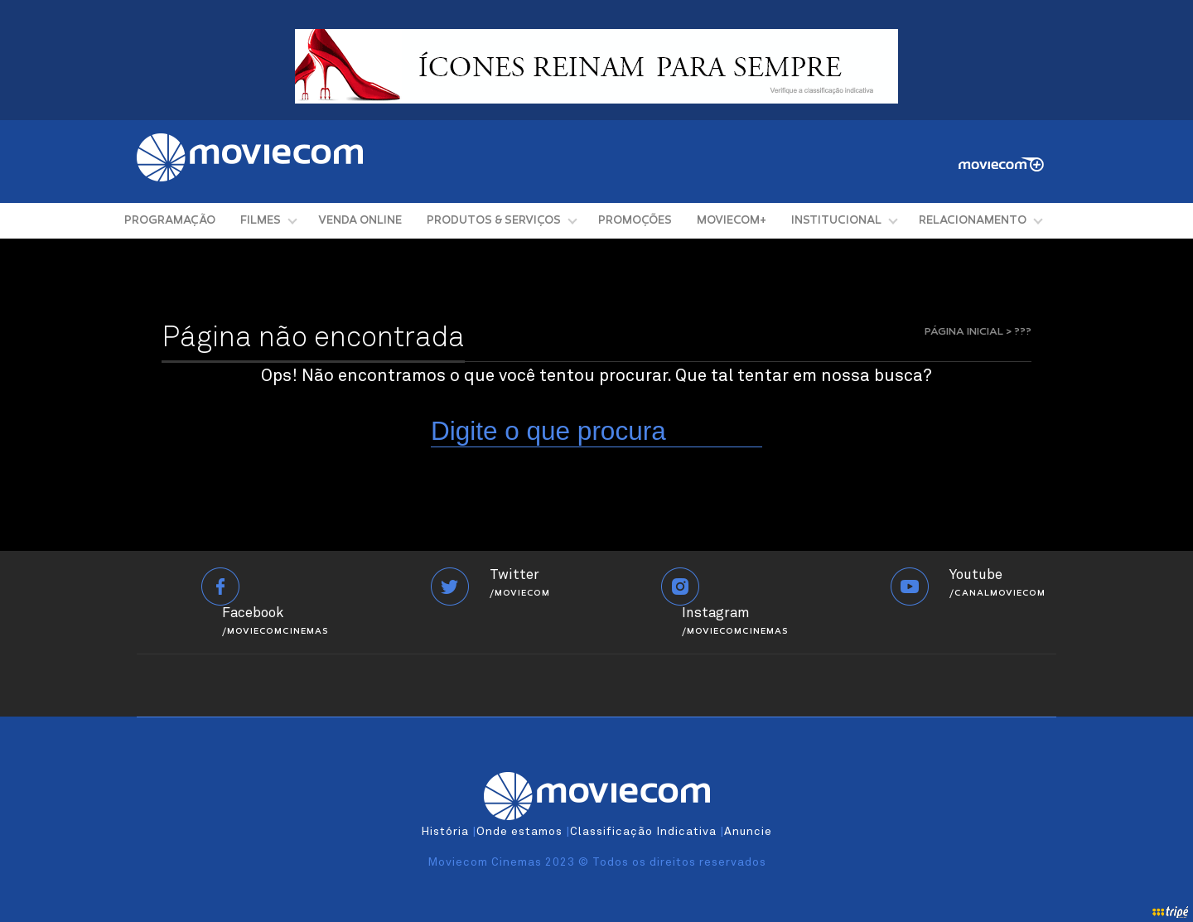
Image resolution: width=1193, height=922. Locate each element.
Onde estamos (519, 832)
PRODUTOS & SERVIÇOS (494, 220)
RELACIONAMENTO (972, 220)
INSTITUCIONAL (836, 220)
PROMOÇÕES (635, 220)
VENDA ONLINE (360, 220)
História (445, 832)
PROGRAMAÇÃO (169, 220)
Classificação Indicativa (643, 832)
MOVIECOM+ (731, 220)
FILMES (260, 220)
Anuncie (748, 832)
